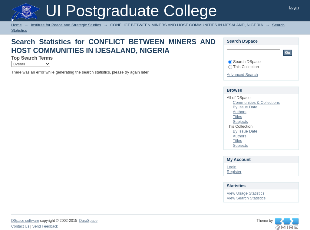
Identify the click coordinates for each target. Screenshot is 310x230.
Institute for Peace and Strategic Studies (66, 25)
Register (234, 171)
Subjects (240, 121)
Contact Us (20, 226)
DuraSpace (88, 220)
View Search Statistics (246, 198)
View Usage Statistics (246, 193)
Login (294, 7)
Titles (237, 116)
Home (16, 25)
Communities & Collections (256, 102)
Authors (239, 112)
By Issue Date (245, 107)
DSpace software (25, 220)
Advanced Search (242, 74)
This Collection (243, 66)
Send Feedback (45, 226)
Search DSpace (244, 61)
